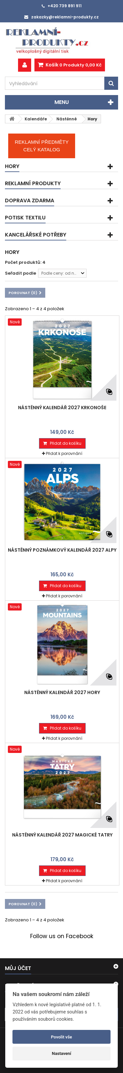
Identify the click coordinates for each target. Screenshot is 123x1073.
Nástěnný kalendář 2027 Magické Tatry (62, 834)
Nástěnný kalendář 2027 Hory (62, 692)
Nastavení (61, 1053)
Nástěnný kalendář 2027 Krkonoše (62, 407)
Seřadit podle (20, 273)
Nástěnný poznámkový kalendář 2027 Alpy (62, 550)
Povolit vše (61, 1037)
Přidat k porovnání (64, 453)
